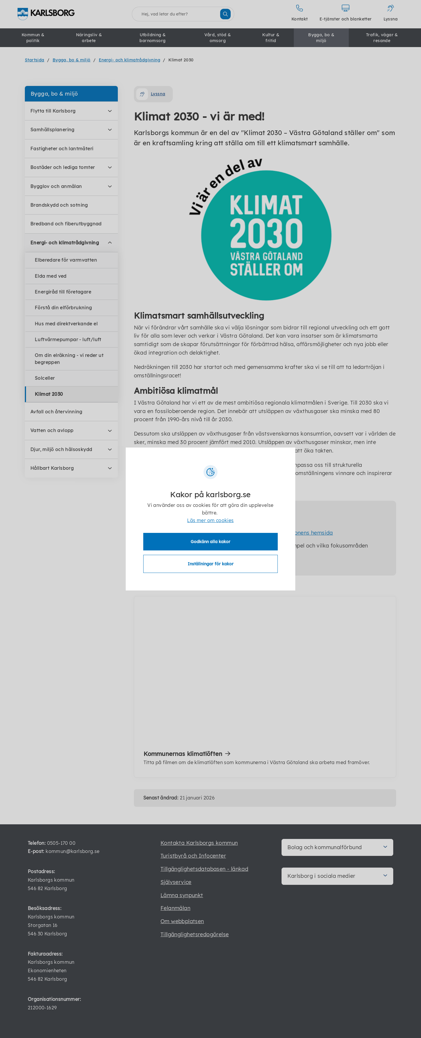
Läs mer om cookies (210, 520)
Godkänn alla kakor (210, 541)
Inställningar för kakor (211, 564)
